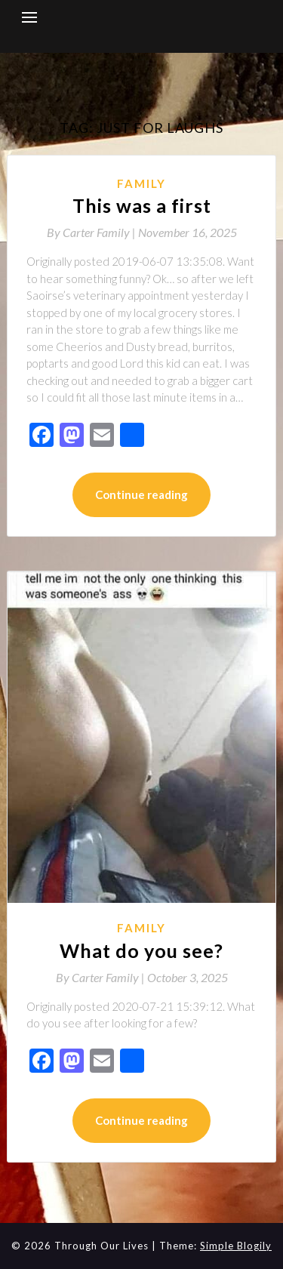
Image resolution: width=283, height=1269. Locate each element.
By (92, 232)
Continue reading (141, 494)
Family (141, 183)
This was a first (141, 205)
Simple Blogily (236, 1246)
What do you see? (141, 950)
